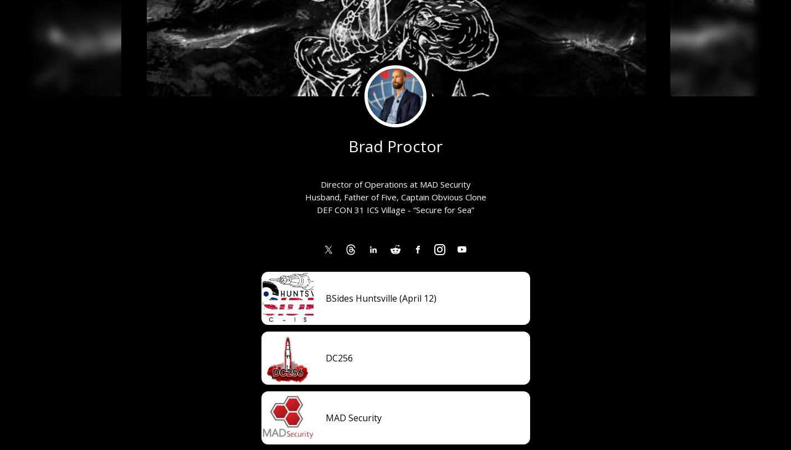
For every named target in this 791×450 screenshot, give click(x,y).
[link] (329, 250)
